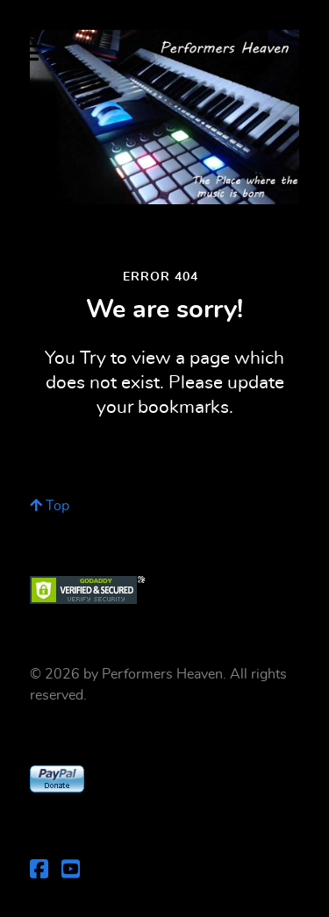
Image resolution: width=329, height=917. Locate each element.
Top (49, 506)
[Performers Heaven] (164, 117)
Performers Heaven (162, 674)
